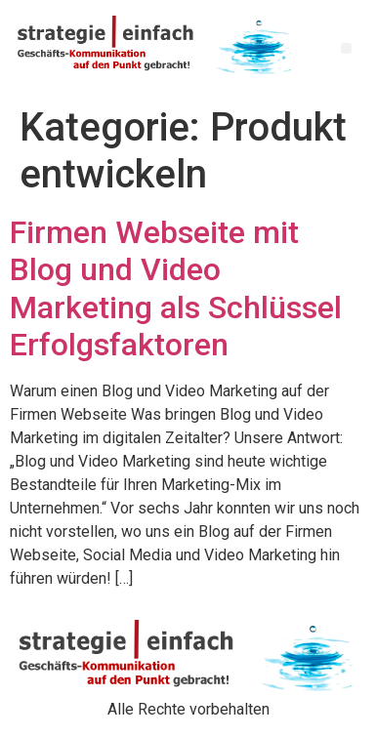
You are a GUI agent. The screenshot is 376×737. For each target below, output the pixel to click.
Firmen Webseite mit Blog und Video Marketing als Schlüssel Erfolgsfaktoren (176, 288)
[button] (346, 48)
